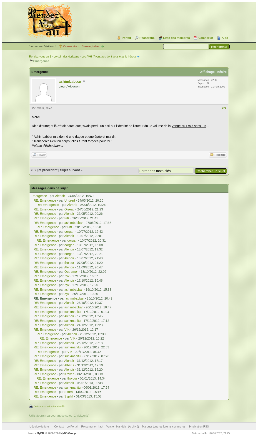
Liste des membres (176, 38)
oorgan (69, 231)
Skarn (68, 392)
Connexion (70, 46)
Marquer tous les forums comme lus (163, 426)
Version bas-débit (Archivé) (122, 426)
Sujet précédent (46, 170)
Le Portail (72, 426)
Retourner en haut (92, 426)
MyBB (40, 433)
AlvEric (72, 205)
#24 (224, 108)
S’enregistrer (91, 46)
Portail (126, 38)
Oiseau (69, 209)
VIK (67, 329)
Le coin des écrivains (66, 56)
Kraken (69, 374)
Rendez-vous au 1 (40, 56)
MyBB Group (68, 433)
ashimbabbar (70, 81)
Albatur (69, 365)
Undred (69, 200)
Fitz (67, 218)
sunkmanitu (72, 312)
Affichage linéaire (213, 72)
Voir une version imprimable (50, 406)
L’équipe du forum (40, 426)
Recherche (146, 38)
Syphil (68, 396)
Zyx (67, 276)
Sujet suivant (70, 170)
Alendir (60, 196)
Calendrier (205, 38)
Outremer (71, 271)
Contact (58, 426)
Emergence (39, 196)
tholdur (69, 263)
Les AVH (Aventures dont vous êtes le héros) (109, 56)
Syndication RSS (198, 426)
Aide (225, 38)
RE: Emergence (45, 200)
